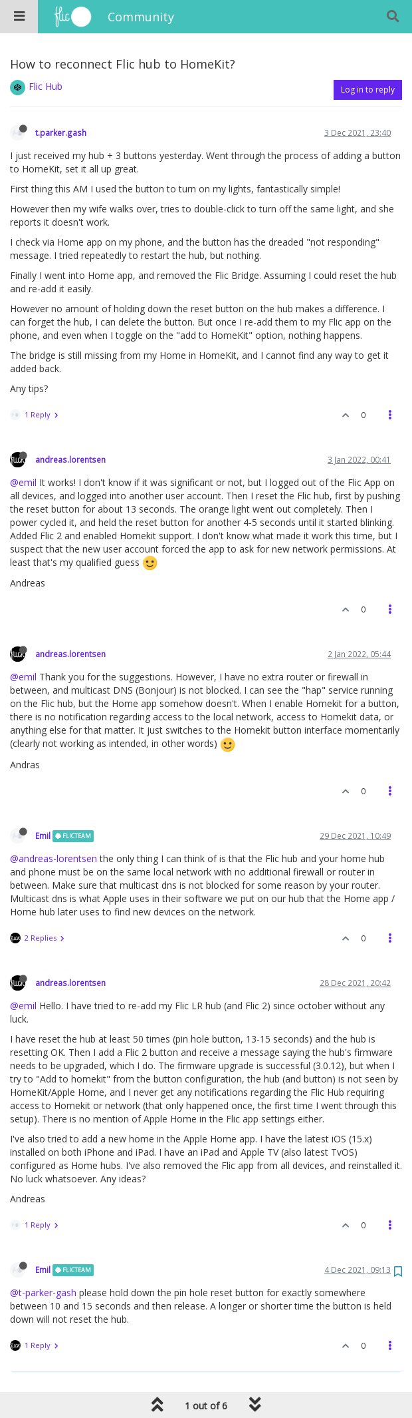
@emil (23, 482)
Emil (43, 835)
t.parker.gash (60, 132)
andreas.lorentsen (70, 459)
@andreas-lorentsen (53, 858)
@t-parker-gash (43, 1292)
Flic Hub (45, 86)
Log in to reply (368, 89)
